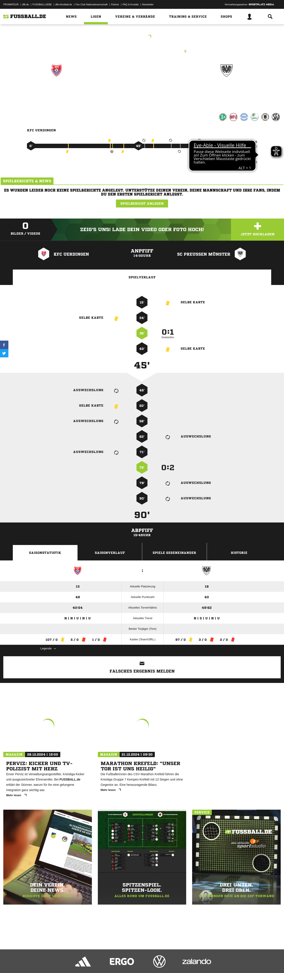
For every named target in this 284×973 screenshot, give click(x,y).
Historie (239, 552)
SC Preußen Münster (226, 89)
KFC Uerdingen (56, 89)
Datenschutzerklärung (31, 962)
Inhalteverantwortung (105, 962)
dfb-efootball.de (63, 4)
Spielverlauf (142, 277)
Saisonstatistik (45, 552)
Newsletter (148, 4)
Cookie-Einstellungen (132, 962)
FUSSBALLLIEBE (42, 4)
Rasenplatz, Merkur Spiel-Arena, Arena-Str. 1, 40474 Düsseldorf (142, 51)
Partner (115, 4)
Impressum (9, 962)
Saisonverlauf (110, 552)
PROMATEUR (11, 4)
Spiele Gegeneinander (174, 552)
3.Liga (142, 36)
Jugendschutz (82, 962)
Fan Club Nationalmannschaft (92, 4)
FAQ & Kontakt (131, 4)
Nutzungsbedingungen (59, 962)
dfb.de (25, 4)
